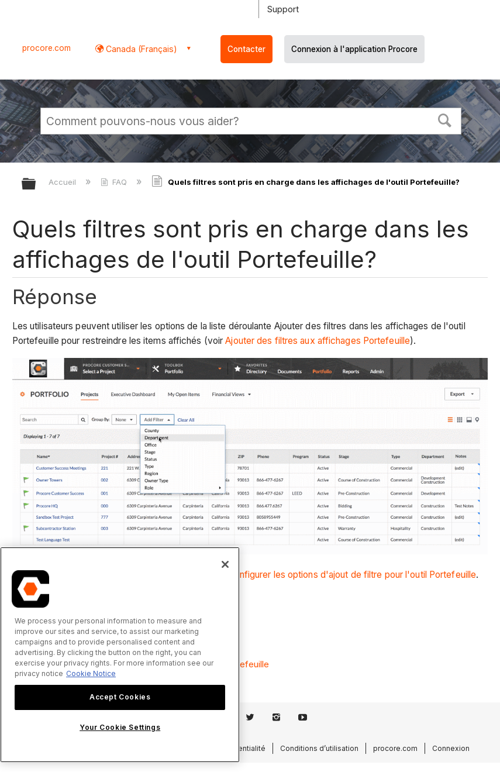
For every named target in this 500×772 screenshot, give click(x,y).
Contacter (246, 49)
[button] (445, 119)
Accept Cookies (119, 696)
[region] (120, 655)
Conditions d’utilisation (319, 748)
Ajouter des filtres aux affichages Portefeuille (317, 340)
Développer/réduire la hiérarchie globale (36, 184)
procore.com (46, 48)
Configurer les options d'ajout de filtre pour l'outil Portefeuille (352, 574)
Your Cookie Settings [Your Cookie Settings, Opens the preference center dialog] (120, 727)
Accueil (63, 182)
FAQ (115, 182)
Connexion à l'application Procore (354, 49)
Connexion (451, 748)
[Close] (225, 564)
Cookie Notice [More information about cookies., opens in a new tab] (91, 673)
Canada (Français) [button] (140, 49)
